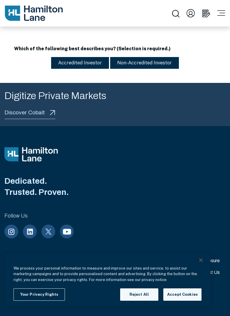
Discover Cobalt (29, 112)
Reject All (139, 294)
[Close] (200, 260)
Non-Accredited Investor (141, 63)
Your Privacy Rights (39, 294)
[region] (107, 280)
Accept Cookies (182, 294)
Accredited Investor (77, 63)
